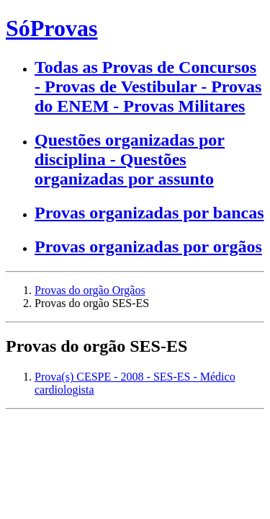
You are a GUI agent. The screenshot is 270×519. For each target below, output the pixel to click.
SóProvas (51, 28)
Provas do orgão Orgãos (90, 290)
